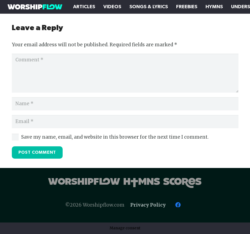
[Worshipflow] (35, 7)
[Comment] (125, 73)
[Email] (125, 121)
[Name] (125, 103)
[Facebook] (178, 205)
